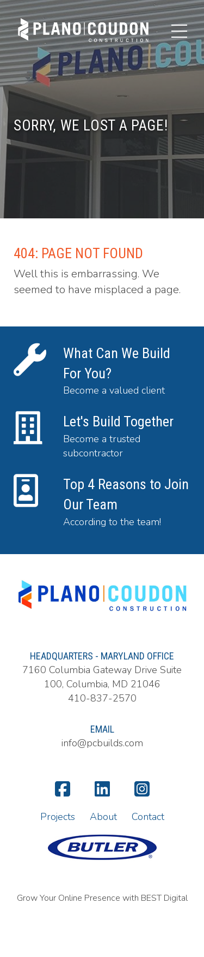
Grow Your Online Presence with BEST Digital (102, 898)
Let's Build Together (118, 421)
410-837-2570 (102, 698)
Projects (57, 816)
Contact (148, 816)
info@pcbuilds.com (102, 743)
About (103, 816)
